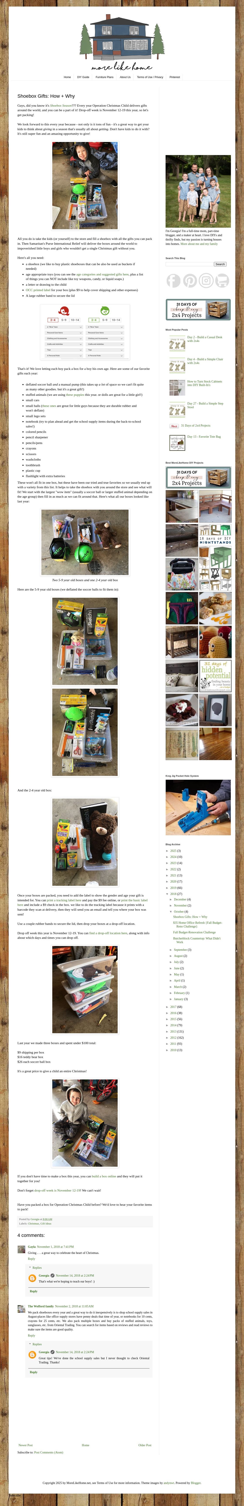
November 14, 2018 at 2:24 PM (75, 1275)
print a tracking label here (63, 900)
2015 (173, 1019)
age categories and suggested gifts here (102, 274)
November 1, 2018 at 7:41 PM (55, 1246)
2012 (173, 1037)
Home (67, 77)
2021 (173, 875)
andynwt (169, 1483)
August (178, 956)
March (178, 987)
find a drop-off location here (108, 933)
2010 (173, 1050)
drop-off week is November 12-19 (57, 1190)
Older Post (145, 1445)
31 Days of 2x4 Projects (195, 425)
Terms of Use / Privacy (150, 77)
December (180, 899)
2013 (173, 1031)
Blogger (195, 1483)
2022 (173, 869)
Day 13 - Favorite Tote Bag (204, 436)
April (177, 980)
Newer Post (26, 1445)
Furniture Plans (104, 77)
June (177, 968)
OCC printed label (38, 290)
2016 (173, 1013)
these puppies (75, 394)
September (181, 949)
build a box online (104, 1176)
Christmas (33, 1223)
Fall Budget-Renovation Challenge (194, 932)
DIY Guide (83, 77)
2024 (173, 857)
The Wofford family (41, 1306)
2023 (173, 863)
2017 (173, 1007)
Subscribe (15, 1495)
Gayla (32, 1246)
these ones (49, 406)
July (177, 962)
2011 (173, 1043)
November (181, 905)
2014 (173, 1025)
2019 (173, 888)
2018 (173, 894)
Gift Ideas (46, 1223)
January (179, 999)
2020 (173, 881)
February (180, 993)
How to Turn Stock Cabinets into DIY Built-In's (204, 383)
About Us (125, 77)
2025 (173, 850)
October (179, 911)
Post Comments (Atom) (48, 1452)
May (177, 974)
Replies (37, 1267)
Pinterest (175, 77)
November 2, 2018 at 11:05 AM (74, 1306)
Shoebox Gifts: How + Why (190, 917)
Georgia (44, 1275)
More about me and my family (199, 244)
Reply (31, 1258)
